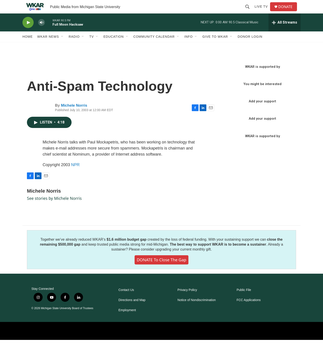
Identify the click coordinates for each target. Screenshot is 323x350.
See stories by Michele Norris (54, 208)
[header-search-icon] (249, 12)
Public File (244, 300)
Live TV (263, 11)
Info (188, 46)
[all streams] (284, 33)
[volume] (41, 33)
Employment (127, 320)
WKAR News (48, 46)
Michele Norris (74, 115)
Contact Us (126, 300)
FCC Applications (249, 310)
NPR (75, 175)
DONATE (288, 11)
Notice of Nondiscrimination (196, 310)
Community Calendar (154, 46)
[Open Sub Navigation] (62, 46)
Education (113, 46)
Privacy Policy (187, 300)
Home (27, 46)
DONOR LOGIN (250, 46)
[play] (28, 32)
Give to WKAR (215, 46)
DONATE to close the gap (161, 270)
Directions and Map (132, 310)
